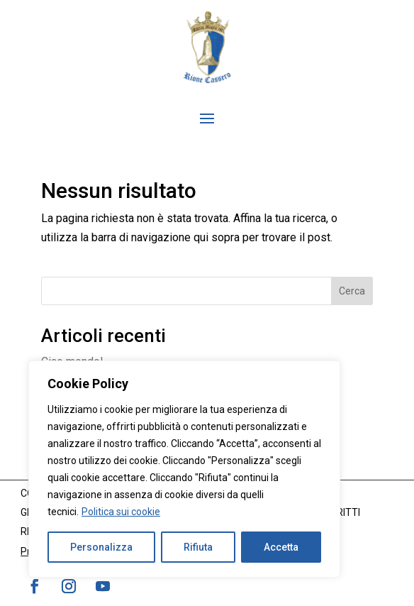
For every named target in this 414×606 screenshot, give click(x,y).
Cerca (352, 291)
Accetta (281, 547)
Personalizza (101, 547)
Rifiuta (198, 547)
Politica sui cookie (121, 511)
